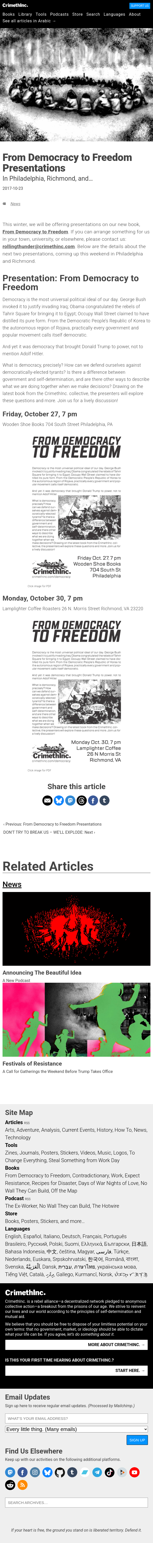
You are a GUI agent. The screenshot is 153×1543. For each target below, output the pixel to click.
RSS (27, 1123)
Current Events (78, 1130)
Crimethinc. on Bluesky (47, 1472)
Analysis (50, 1130)
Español (32, 1236)
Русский (37, 1244)
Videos (87, 1153)
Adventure (27, 1130)
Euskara (41, 1259)
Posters (49, 1153)
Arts (9, 1130)
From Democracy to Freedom (35, 232)
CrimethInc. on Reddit (10, 1485)
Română (114, 1259)
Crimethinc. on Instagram (35, 1472)
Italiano (51, 1236)
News (15, 203)
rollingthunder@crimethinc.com (39, 246)
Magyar (85, 1252)
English (13, 1236)
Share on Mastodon (70, 800)
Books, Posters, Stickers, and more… (45, 1221)
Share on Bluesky (59, 800)
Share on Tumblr (104, 800)
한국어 (95, 1259)
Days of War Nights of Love (108, 1183)
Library (25, 14)
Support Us (140, 6)
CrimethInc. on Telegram (97, 1472)
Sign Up (137, 1440)
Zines (11, 1153)
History (104, 1130)
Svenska (14, 1267)
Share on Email (47, 800)
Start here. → (130, 1370)
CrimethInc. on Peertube (122, 1472)
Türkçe (120, 1252)
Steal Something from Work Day (84, 1160)
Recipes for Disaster (54, 1183)
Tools (41, 14)
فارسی (103, 1252)
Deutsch (71, 1236)
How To (123, 1130)
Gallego (64, 1274)
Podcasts (59, 14)
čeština (67, 1252)
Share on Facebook (93, 800)
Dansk (49, 1267)
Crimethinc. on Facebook (23, 1472)
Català (36, 1274)
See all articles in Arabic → (29, 20)
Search (93, 14)
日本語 (139, 1244)
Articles (14, 1122)
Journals (29, 1153)
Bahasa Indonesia (25, 1252)
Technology (18, 1138)
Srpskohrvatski (69, 1259)
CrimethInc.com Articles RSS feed (23, 1485)
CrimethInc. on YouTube (134, 1472)
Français (91, 1236)
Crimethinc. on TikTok (110, 1472)
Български (116, 1244)
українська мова (116, 1267)
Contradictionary (90, 1176)
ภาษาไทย (84, 1267)
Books (9, 14)
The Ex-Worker (21, 1206)
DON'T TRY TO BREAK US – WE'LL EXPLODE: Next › (49, 832)
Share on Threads (82, 800)
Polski (55, 1244)
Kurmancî (85, 1274)
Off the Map (64, 1191)
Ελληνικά (91, 1244)
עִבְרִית (65, 1267)
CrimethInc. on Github (60, 1472)
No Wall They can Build (64, 1206)
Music (104, 1153)
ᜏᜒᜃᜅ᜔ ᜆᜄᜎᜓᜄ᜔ (131, 1274)
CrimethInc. (15, 5)
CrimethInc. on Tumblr (72, 1472)
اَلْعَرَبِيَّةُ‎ (33, 1267)
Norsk (105, 1274)
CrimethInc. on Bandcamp (85, 1472)
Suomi (72, 1244)
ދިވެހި (50, 1274)
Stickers (69, 1153)
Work (117, 1176)
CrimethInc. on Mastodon (10, 1472)
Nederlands (17, 1259)
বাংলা (132, 1259)
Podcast (14, 1198)
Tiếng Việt (16, 1274)
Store (77, 14)
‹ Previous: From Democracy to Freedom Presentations (52, 824)
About (135, 14)
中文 (52, 1252)
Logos (120, 1153)
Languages (114, 14)
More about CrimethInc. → (116, 1344)
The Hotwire (105, 1206)
